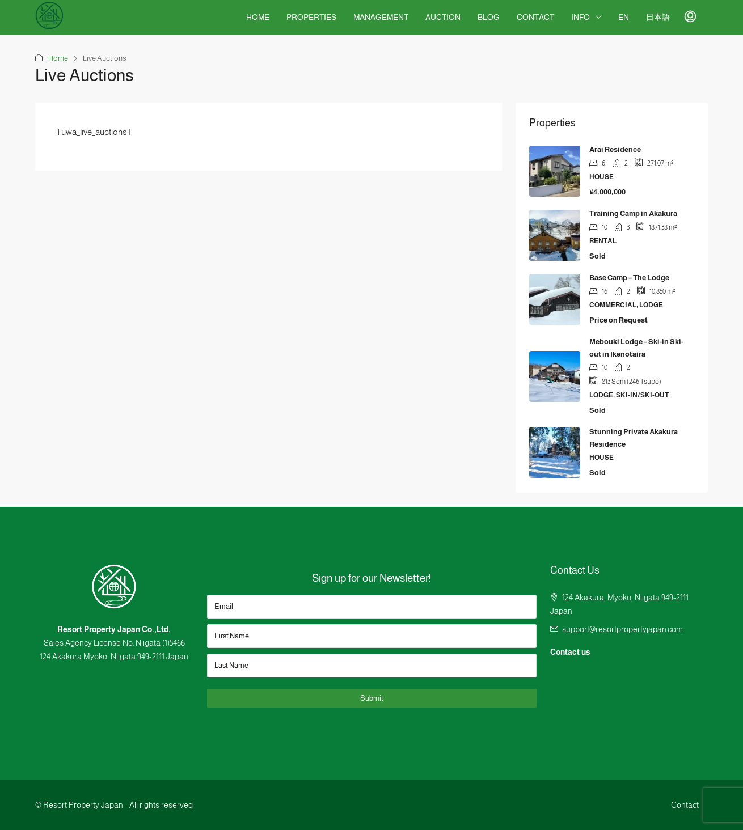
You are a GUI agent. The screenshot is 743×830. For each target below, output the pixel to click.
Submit (371, 698)
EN (623, 17)
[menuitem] (690, 17)
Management (380, 17)
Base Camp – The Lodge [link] (629, 277)
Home (257, 17)
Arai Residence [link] (615, 149)
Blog (489, 17)
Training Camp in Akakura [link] (633, 213)
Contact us (570, 652)
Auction (443, 17)
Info (580, 17)
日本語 (658, 17)
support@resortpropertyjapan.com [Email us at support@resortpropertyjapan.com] (622, 629)
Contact (535, 17)
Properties (311, 17)
